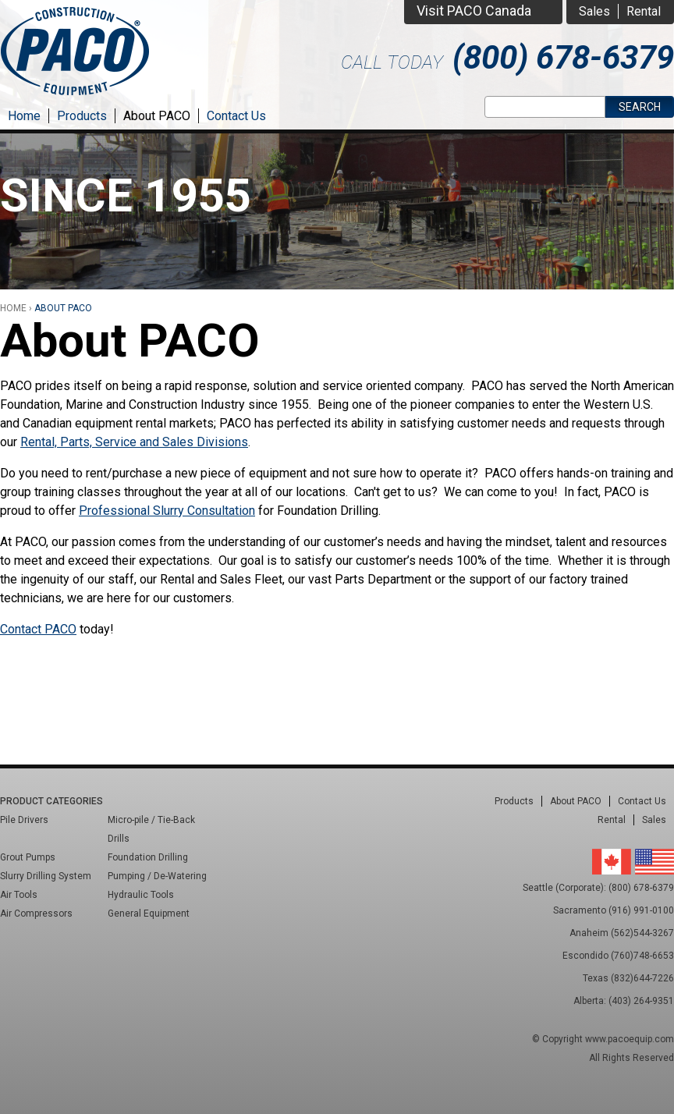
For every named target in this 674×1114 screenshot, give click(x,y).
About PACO (156, 115)
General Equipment (149, 913)
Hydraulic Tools (141, 894)
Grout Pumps (27, 857)
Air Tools (18, 894)
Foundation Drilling (148, 857)
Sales (594, 11)
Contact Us (236, 115)
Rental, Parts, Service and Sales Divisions (134, 442)
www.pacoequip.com (629, 1039)
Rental (643, 11)
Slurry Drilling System (45, 876)
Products (82, 115)
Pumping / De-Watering (157, 876)
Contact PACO (38, 629)
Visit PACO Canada (474, 10)
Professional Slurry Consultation (167, 510)
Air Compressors (36, 913)
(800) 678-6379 (563, 57)
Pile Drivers (24, 819)
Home (24, 115)
